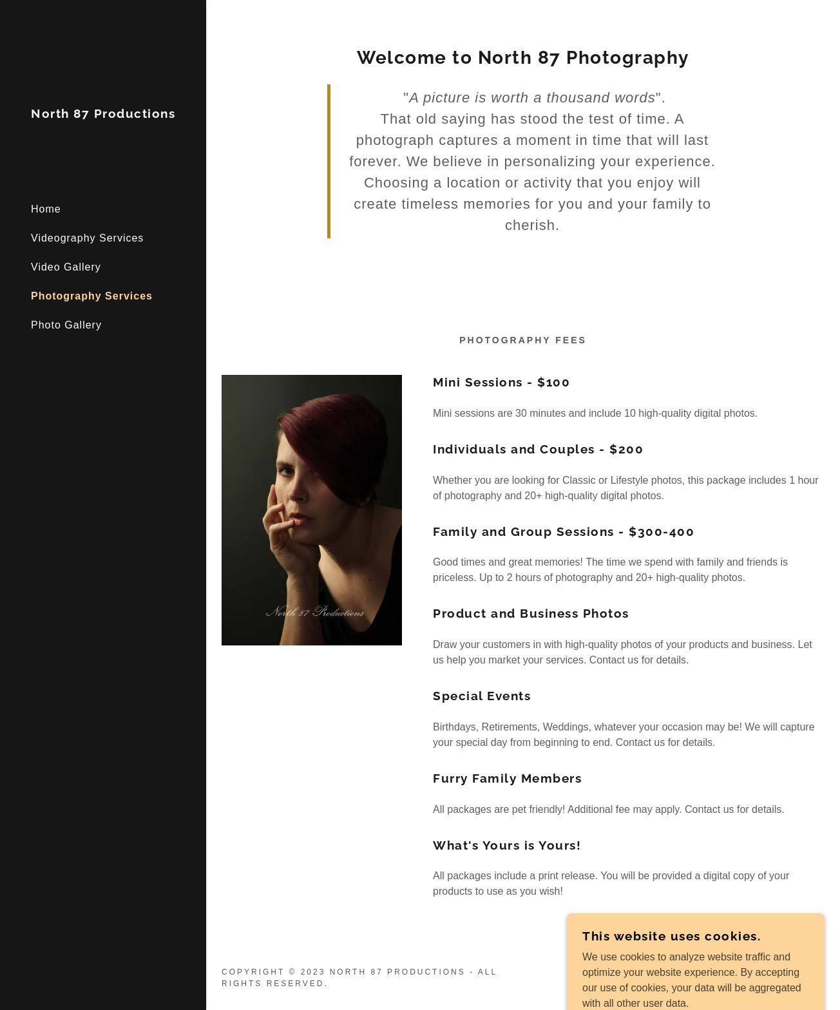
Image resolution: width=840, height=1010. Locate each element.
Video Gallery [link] (66, 267)
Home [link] (46, 209)
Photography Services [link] (92, 296)
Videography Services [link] (87, 238)
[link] (103, 114)
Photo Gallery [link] (66, 324)
